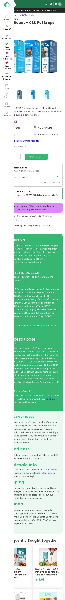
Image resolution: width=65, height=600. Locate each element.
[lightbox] (19, 94)
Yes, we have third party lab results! (20, 140)
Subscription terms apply (50, 182)
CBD (13, 14)
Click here (47, 472)
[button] (34, 195)
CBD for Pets (27, 14)
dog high (50, 398)
